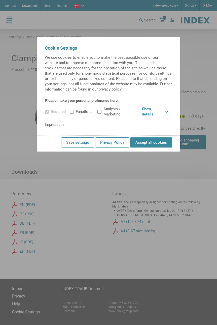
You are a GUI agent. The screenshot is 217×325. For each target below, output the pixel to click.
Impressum (54, 124)
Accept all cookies (151, 142)
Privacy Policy (112, 142)
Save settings (77, 142)
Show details (155, 111)
